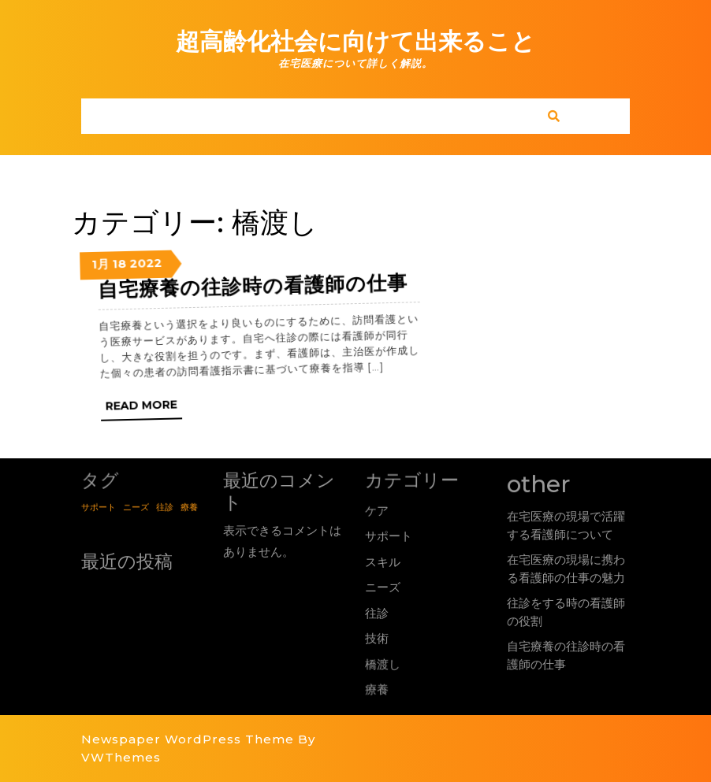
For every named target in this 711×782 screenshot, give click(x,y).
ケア (375, 509)
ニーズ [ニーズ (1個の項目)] (135, 506)
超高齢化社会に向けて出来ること (355, 41)
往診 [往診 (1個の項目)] (165, 506)
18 (123, 283)
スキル (382, 561)
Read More (168, 419)
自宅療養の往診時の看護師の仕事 (258, 286)
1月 (104, 287)
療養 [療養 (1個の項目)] (190, 506)
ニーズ (382, 587)
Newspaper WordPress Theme (187, 739)
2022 (149, 279)
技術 (377, 638)
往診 (377, 613)
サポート (388, 535)
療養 (378, 687)
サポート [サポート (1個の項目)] (97, 506)
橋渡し (383, 662)
